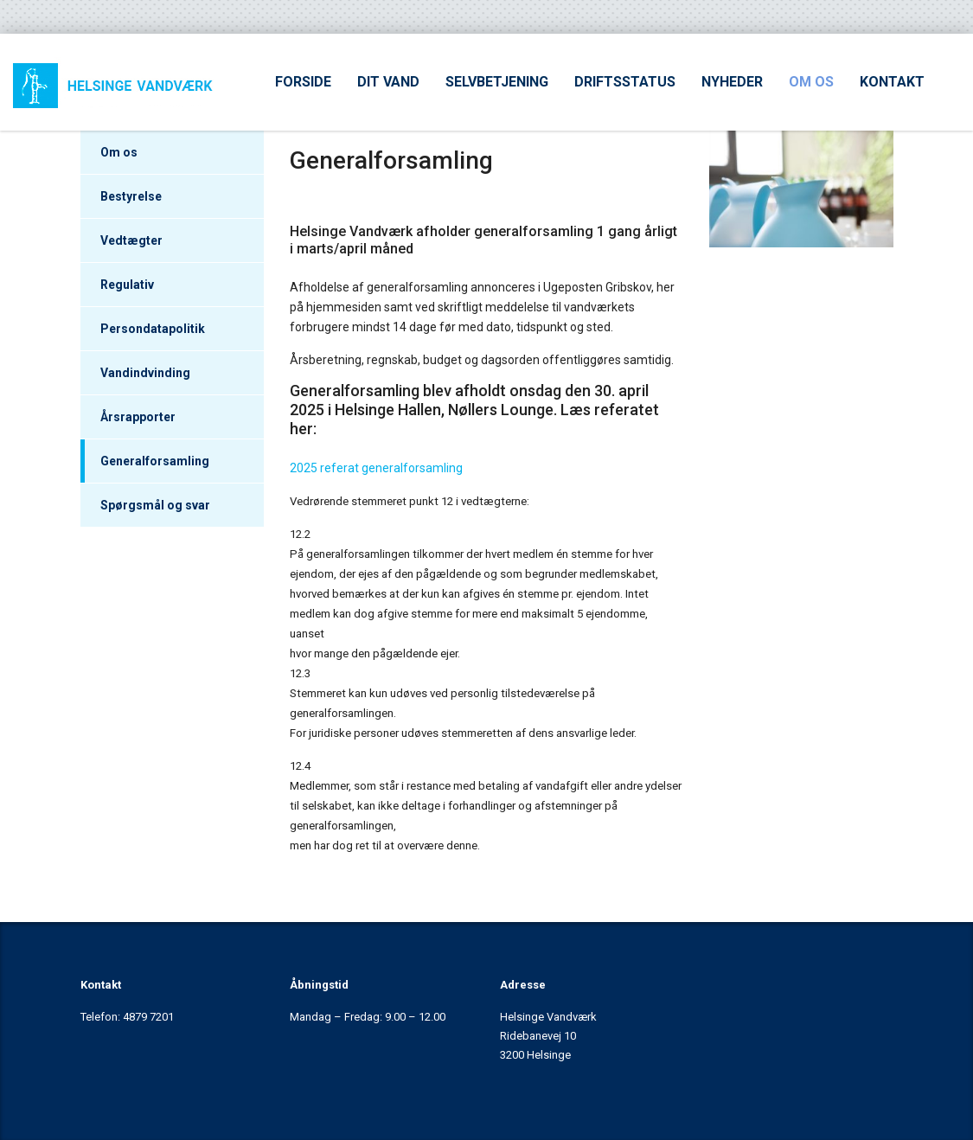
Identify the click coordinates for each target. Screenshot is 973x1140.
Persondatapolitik (152, 329)
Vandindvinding (145, 373)
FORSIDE (303, 82)
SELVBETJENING (496, 82)
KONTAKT (892, 82)
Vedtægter (131, 240)
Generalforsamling (154, 461)
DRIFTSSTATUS (624, 82)
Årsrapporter (138, 417)
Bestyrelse (131, 196)
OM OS (811, 82)
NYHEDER (732, 82)
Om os (119, 152)
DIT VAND (388, 82)
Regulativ (127, 284)
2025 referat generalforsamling (376, 468)
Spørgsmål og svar (155, 505)
